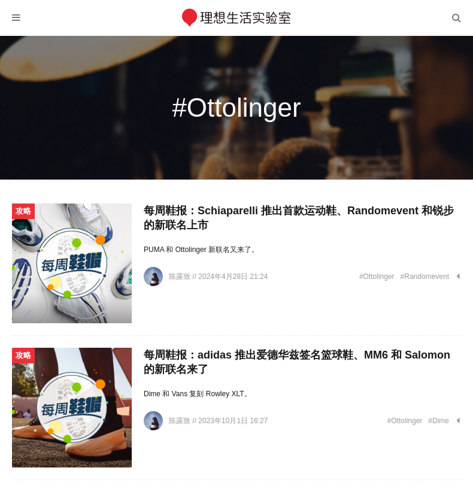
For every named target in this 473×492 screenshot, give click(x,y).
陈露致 (180, 276)
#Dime (438, 421)
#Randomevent (425, 276)
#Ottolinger (377, 276)
